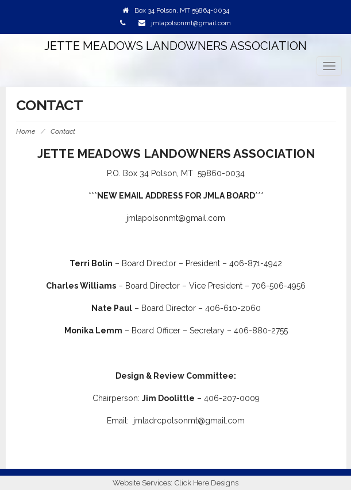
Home (25, 131)
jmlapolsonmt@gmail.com (191, 23)
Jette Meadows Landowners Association (175, 46)
